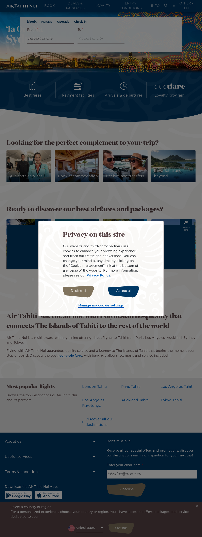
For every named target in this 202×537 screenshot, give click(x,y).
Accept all (124, 290)
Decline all (77, 290)
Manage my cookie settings (101, 306)
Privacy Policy (98, 274)
